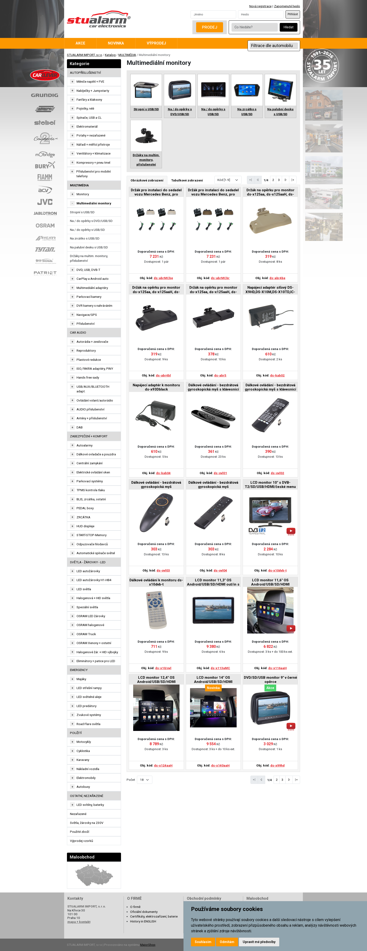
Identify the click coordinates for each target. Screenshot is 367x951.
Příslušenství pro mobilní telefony (93, 174)
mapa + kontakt (78, 922)
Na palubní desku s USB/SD (89, 247)
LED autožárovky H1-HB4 (94, 580)
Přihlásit (293, 14)
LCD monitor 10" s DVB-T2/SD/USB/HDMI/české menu (270, 484)
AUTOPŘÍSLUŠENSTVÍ (85, 72)
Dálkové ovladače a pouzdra (96, 454)
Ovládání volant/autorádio (95, 400)
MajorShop (147, 945)
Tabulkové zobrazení (187, 180)
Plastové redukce (89, 359)
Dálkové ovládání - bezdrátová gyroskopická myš (156, 484)
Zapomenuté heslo (287, 6)
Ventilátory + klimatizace (93, 153)
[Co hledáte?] (254, 27)
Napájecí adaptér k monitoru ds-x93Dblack (156, 387)
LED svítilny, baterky (90, 805)
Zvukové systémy (89, 715)
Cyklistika (83, 751)
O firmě (135, 907)
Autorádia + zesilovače (92, 341)
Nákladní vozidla (88, 769)
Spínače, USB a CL (89, 117)
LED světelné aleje (89, 697)
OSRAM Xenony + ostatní (94, 643)
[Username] (213, 14)
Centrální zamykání (90, 463)
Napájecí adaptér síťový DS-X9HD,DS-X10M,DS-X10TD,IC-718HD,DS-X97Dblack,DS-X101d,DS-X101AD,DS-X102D (270, 290)
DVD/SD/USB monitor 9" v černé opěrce (270, 679)
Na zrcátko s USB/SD (84, 238)
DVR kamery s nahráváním (94, 305)
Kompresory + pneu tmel (93, 162)
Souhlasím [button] (203, 942)
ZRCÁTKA (83, 517)
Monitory (83, 194)
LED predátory (86, 706)
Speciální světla (87, 607)
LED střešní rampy (89, 688)
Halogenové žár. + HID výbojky (97, 652)
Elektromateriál (87, 126)
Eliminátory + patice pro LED (96, 661)
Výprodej (156, 43)
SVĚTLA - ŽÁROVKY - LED (88, 562)
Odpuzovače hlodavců (92, 544)
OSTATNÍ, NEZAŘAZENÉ (86, 796)
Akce (80, 43)
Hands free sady (88, 377)
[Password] (261, 14)
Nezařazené (78, 814)
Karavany (83, 760)
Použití (76, 733)
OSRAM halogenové (90, 625)
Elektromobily (86, 778)
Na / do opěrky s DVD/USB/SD (91, 221)
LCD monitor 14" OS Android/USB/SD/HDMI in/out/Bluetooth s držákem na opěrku (213, 680)
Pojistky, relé (85, 108)
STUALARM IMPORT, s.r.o (84, 55)
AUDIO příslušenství (90, 409)
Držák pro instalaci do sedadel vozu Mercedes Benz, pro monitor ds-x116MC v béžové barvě (156, 192)
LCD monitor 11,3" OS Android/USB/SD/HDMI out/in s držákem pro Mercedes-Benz (213, 582)
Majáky (81, 679)
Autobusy (83, 787)
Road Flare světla (88, 724)
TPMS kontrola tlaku (91, 490)
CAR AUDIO (78, 332)
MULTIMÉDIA (127, 55)
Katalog (110, 55)
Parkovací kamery (89, 297)
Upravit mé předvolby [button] (259, 942)
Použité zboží (79, 831)
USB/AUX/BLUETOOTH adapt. (93, 389)
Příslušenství (86, 323)
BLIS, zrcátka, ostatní (91, 499)
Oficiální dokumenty (144, 912)
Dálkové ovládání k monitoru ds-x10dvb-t (156, 582)
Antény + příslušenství (92, 418)
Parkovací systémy (90, 481)
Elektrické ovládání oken (93, 472)
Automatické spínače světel (96, 553)
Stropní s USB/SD (82, 212)
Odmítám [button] (227, 942)
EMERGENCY (79, 670)
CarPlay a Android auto (93, 278)
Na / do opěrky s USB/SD (87, 230)
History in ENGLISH (143, 921)
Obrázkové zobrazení (147, 180)
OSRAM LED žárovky (91, 616)
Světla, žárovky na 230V (86, 823)
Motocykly (84, 742)
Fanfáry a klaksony (89, 99)
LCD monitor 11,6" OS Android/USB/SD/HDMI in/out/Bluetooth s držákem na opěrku (270, 582)
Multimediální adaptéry (92, 288)
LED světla (84, 589)
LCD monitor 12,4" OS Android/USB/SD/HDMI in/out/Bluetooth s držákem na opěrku (156, 680)
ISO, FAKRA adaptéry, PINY (95, 368)
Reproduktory (86, 350)
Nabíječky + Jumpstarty (93, 90)
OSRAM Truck (86, 634)
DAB (80, 427)
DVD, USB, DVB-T (88, 270)
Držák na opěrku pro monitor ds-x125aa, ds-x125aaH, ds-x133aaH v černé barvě (156, 290)
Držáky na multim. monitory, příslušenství (89, 258)
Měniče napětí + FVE (90, 81)
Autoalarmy (84, 445)
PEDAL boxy (85, 508)
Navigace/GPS (87, 315)
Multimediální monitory (94, 203)
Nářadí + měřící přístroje (93, 144)
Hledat (289, 27)
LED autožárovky (88, 571)
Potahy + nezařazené (91, 135)
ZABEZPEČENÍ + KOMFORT (88, 436)
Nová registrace (260, 6)
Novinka (116, 43)
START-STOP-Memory (91, 535)
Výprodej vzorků (81, 841)
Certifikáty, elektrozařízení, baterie (154, 916)
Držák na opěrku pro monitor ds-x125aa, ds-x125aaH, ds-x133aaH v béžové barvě (270, 192)
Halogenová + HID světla (93, 598)
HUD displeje (85, 526)
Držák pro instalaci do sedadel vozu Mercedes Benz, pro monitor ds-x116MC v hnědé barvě (213, 192)
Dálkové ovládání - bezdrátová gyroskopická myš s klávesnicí (213, 387)
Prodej (209, 27)
